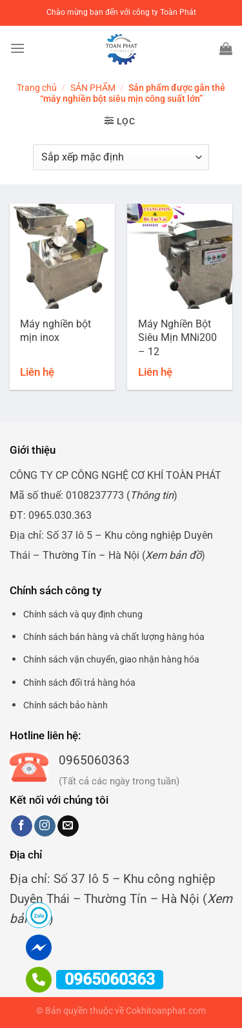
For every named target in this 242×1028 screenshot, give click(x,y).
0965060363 (94, 760)
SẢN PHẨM (93, 87)
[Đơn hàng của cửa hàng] (121, 157)
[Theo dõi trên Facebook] (21, 826)
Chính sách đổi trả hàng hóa (79, 682)
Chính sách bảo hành (65, 705)
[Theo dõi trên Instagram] (44, 826)
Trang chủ (37, 87)
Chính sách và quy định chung (83, 614)
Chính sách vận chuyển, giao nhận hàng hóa (111, 659)
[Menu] (17, 48)
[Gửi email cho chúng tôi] (68, 826)
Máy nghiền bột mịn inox (55, 331)
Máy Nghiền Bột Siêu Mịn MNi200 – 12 (177, 338)
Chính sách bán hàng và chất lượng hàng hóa (114, 637)
